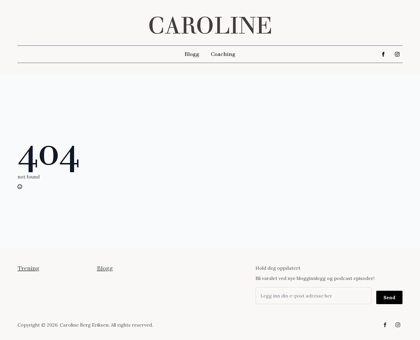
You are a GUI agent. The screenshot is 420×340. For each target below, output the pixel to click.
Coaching (223, 54)
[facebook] (383, 54)
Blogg (192, 54)
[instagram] (397, 54)
